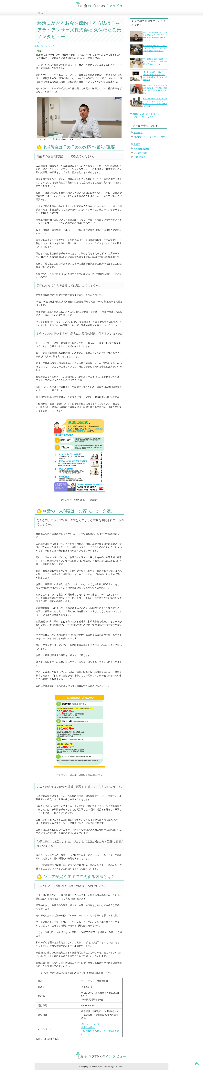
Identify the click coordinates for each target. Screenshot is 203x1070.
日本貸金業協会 (141, 148)
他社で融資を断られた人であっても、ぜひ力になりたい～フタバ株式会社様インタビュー (155, 48)
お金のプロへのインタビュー (46, 46)
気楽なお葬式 (88, 1027)
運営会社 (138, 132)
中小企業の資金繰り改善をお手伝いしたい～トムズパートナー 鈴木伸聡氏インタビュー (156, 61)
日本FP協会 (139, 157)
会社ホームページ (90, 1024)
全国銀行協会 (140, 153)
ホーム (40, 13)
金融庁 (137, 144)
